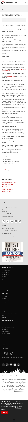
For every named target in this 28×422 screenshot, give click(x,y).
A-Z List (3, 286)
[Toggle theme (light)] (3, 344)
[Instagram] (19, 221)
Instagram (5, 171)
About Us (17, 15)
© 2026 (3, 360)
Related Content (6, 20)
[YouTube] (11, 221)
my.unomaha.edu (5, 278)
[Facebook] (3, 221)
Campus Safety (5, 304)
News (3, 315)
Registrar (4, 317)
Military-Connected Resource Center (10, 313)
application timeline (10, 76)
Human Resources (6, 309)
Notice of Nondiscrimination (8, 327)
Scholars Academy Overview (9, 182)
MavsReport (4, 325)
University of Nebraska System (8, 290)
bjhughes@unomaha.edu (9, 169)
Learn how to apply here (7, 59)
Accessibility (4, 296)
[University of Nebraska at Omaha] (2, 2)
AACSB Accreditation (6, 233)
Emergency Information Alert (8, 323)
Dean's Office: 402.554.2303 (8, 228)
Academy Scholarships (7, 189)
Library (3, 311)
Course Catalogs (5, 272)
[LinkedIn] (15, 221)
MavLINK (4, 276)
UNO (3, 14)
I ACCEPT (5, 412)
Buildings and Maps (6, 300)
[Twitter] (7, 221)
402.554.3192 (10, 165)
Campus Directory (6, 302)
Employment (4, 288)
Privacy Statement (6, 331)
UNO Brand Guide (5, 280)
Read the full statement (19, 390)
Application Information (7, 184)
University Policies (6, 333)
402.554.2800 (5, 348)
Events (3, 306)
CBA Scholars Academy (10, 2)
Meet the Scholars (6, 187)
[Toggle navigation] (25, 2)
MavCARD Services (6, 274)
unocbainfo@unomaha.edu (7, 216)
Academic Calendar (6, 270)
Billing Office (4, 298)
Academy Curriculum (7, 191)
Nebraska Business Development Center (10, 236)
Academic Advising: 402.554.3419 (9, 230)
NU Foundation (5, 329)
